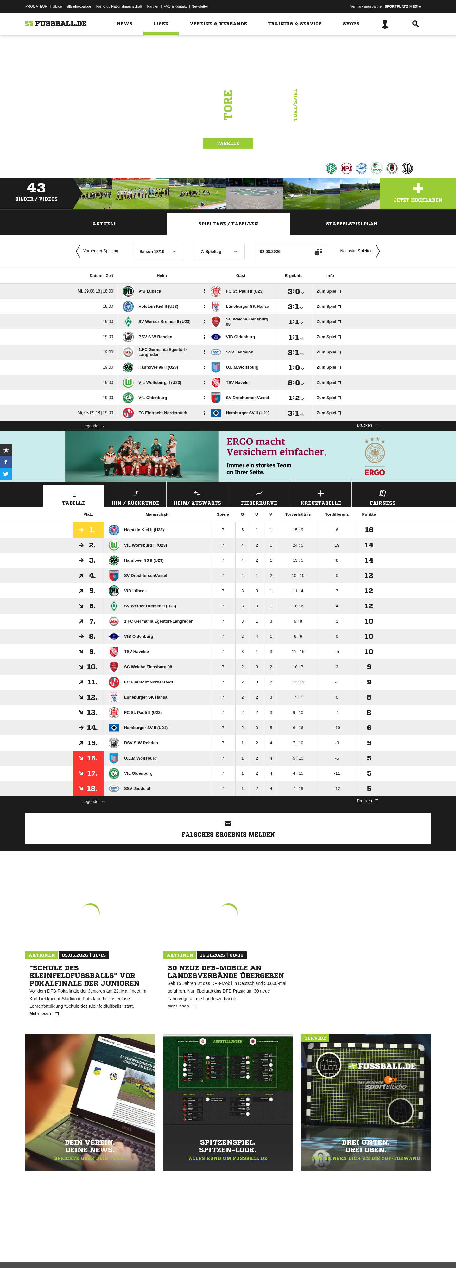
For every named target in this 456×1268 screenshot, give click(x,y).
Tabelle (228, 143)
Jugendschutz (139, 1253)
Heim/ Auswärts (197, 496)
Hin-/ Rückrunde (135, 496)
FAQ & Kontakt (175, 6)
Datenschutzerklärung (65, 1253)
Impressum (33, 1253)
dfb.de (57, 6)
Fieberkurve (259, 496)
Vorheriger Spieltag (95, 251)
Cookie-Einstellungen (210, 1253)
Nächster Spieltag (361, 251)
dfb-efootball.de (79, 6)
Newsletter (200, 6)
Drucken (367, 425)
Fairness (382, 496)
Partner (153, 6)
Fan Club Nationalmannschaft (119, 6)
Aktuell (104, 224)
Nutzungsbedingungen (104, 1253)
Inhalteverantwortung (172, 1253)
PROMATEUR (36, 6)
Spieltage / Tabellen (228, 224)
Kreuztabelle (320, 496)
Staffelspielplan (351, 224)
